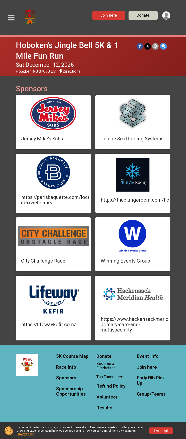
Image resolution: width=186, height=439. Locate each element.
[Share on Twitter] (147, 46)
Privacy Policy (25, 434)
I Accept (161, 431)
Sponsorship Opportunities (71, 391)
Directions (72, 71)
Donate (143, 15)
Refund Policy (110, 386)
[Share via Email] (155, 46)
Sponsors (66, 377)
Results (104, 408)
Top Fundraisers (110, 377)
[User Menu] (166, 15)
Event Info (148, 356)
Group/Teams (151, 394)
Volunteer (107, 397)
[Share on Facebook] (140, 46)
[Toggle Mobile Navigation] (11, 17)
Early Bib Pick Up (151, 380)
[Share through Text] (163, 46)
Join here (108, 15)
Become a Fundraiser (105, 365)
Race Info (66, 367)
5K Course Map (72, 356)
